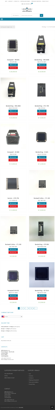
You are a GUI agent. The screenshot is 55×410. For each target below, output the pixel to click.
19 (31, 308)
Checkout (10, 1)
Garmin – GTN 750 (13, 198)
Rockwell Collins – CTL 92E (42, 198)
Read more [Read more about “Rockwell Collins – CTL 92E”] (14, 249)
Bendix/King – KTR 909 (42, 244)
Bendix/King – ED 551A (42, 290)
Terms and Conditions (36, 1)
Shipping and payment (25, 1)
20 (33, 308)
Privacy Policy (45, 1)
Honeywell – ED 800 (13, 152)
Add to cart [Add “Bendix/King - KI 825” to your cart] (42, 157)
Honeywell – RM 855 (13, 60)
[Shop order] (7, 27)
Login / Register (26, 3)
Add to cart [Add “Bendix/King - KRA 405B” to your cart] (42, 64)
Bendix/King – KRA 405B (42, 60)
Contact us (16, 1)
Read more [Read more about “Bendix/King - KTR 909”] (42, 249)
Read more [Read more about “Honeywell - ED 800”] (14, 157)
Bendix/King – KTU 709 (42, 106)
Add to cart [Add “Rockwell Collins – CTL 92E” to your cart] (42, 203)
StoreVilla (21, 407)
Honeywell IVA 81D (13, 290)
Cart (6, 1)
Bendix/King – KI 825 (42, 152)
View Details (13, 67)
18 (28, 308)
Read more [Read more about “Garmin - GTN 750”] (14, 203)
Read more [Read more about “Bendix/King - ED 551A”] (42, 295)
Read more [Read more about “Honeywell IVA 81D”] (14, 295)
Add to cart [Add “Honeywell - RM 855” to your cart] (14, 64)
